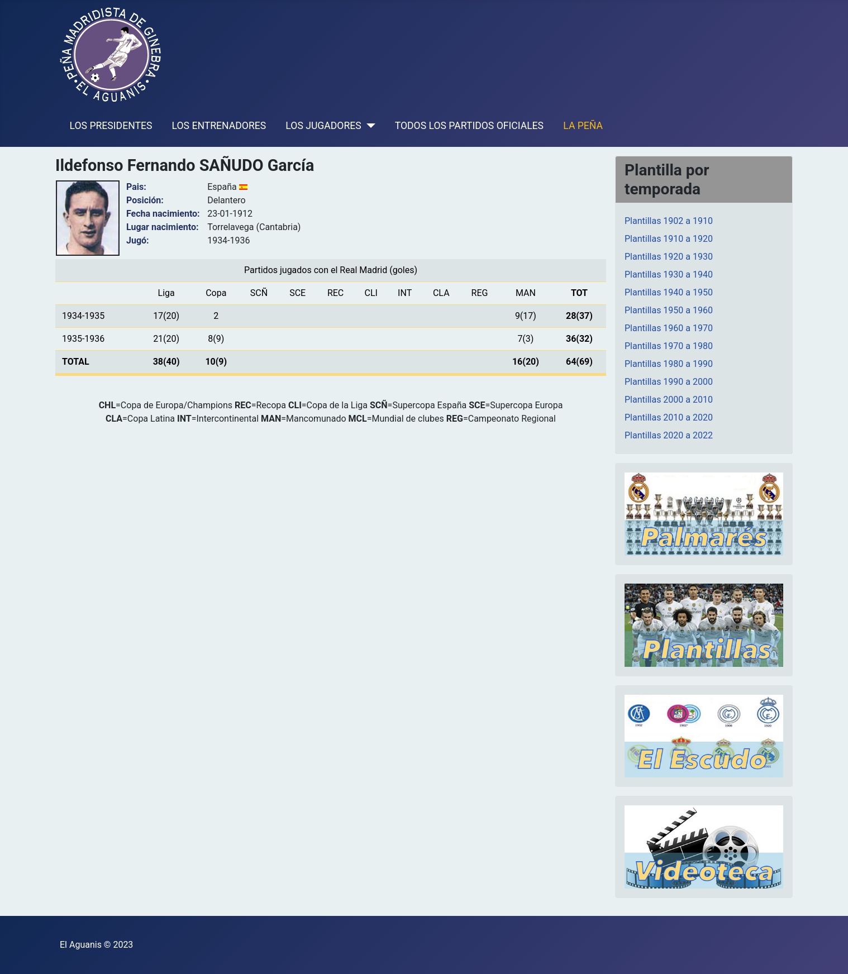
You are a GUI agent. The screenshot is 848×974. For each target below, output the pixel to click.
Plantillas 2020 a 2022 (669, 435)
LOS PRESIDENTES (111, 125)
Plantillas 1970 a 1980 (669, 346)
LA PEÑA (583, 125)
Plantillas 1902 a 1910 (669, 221)
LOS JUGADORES (323, 125)
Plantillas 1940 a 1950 (669, 292)
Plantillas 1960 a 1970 (669, 328)
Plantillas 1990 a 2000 (669, 381)
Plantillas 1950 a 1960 (669, 310)
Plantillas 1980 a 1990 (669, 364)
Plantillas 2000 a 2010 (669, 399)
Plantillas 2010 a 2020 (669, 417)
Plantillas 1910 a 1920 (669, 238)
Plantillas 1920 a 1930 (669, 256)
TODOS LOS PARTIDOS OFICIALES (469, 125)
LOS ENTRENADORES (219, 125)
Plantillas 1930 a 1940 (669, 274)
